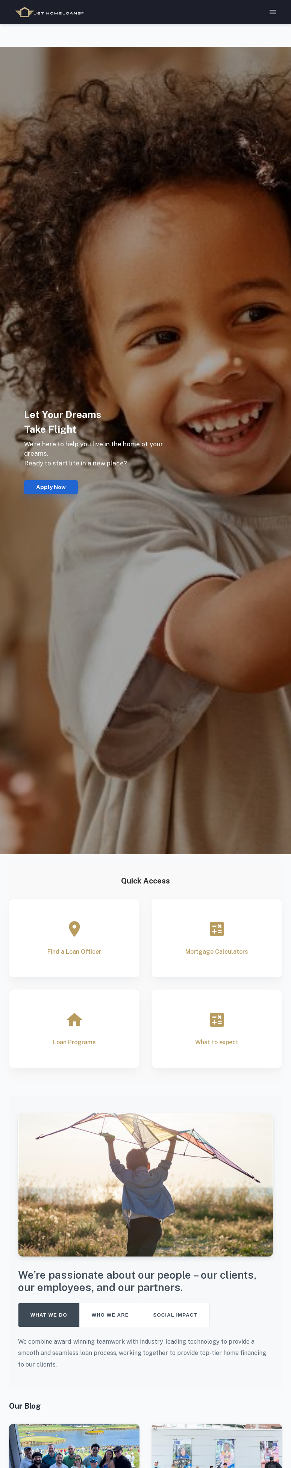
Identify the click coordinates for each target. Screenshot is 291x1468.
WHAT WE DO (48, 1315)
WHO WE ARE (110, 1315)
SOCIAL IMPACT (175, 1315)
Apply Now (51, 487)
